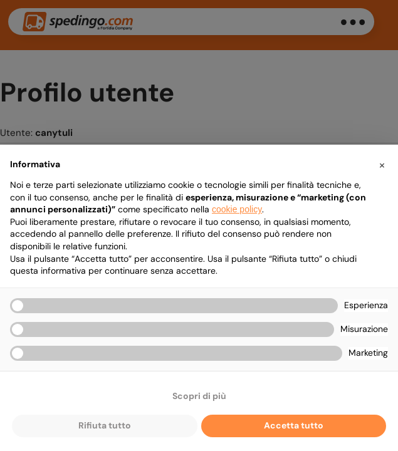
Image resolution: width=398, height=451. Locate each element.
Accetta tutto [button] (293, 425)
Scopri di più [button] (199, 396)
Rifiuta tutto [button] (104, 425)
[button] (382, 165)
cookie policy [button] (237, 209)
